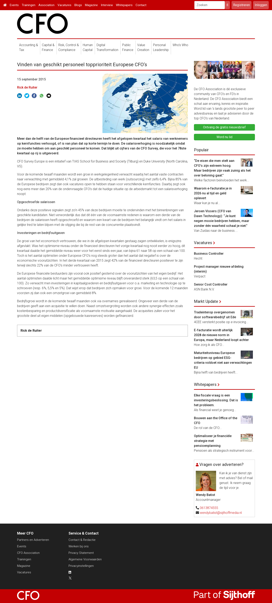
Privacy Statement (81, 553)
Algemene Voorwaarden (85, 559)
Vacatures (64, 5)
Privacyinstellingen (81, 566)
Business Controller (209, 253)
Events (14, 5)
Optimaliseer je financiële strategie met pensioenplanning (213, 441)
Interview (107, 5)
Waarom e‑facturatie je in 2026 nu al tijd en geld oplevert (213, 193)
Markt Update (206, 301)
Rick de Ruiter (27, 87)
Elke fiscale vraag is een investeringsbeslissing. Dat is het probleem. (216, 400)
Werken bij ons (79, 546)
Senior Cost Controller (210, 284)
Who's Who (180, 45)
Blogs (78, 5)
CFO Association (28, 553)
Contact (141, 5)
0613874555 (209, 508)
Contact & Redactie (82, 540)
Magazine (91, 5)
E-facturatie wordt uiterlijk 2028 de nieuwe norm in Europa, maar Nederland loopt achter (221, 335)
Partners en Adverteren (33, 540)
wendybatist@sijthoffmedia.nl (221, 513)
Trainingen (28, 5)
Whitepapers (124, 5)
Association (46, 5)
